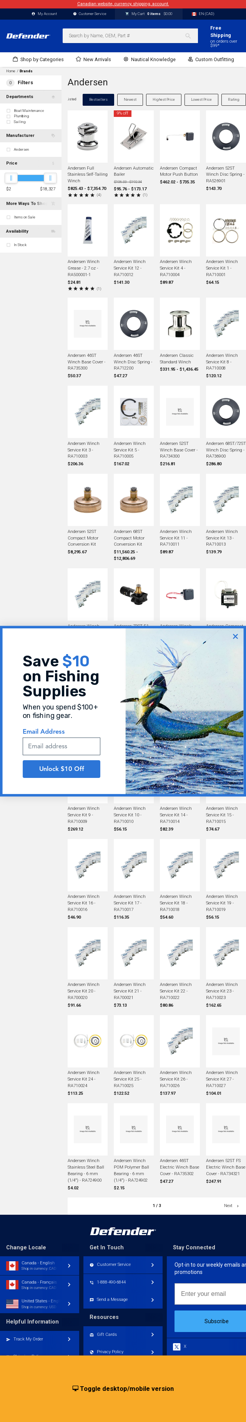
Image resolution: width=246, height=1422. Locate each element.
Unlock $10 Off (61, 777)
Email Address (44, 740)
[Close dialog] (235, 645)
